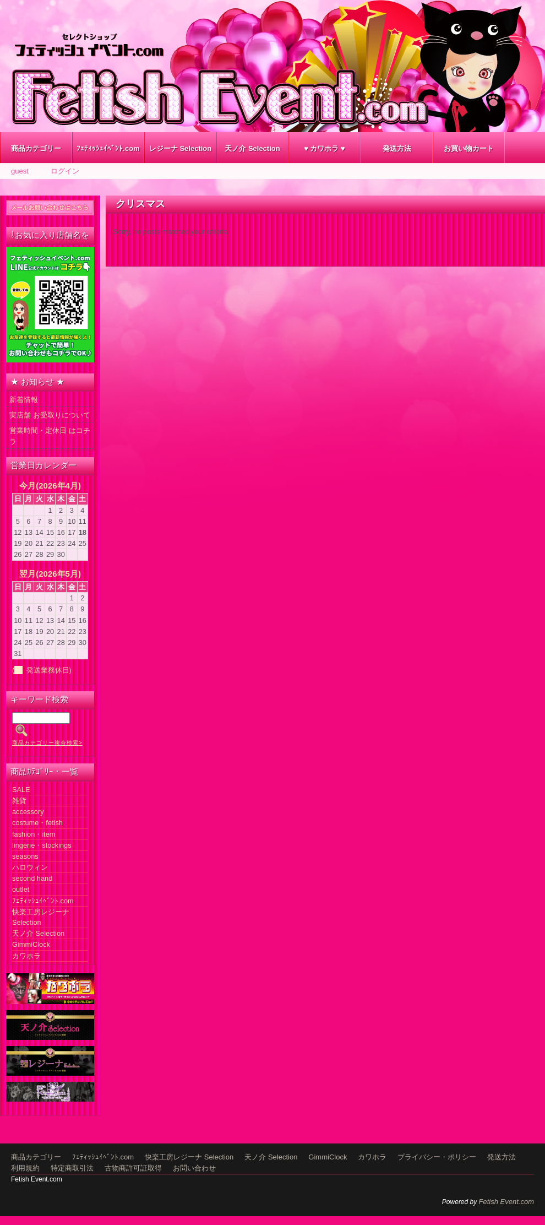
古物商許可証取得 (133, 1168)
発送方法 (397, 148)
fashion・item (33, 834)
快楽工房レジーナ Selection (189, 1157)
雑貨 (19, 800)
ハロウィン (30, 867)
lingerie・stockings (42, 845)
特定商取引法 (72, 1168)
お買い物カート (469, 148)
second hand (32, 878)
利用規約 (25, 1168)
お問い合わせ (194, 1168)
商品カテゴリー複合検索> (47, 743)
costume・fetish (37, 823)
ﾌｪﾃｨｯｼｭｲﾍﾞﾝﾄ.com (108, 148)
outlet (20, 889)
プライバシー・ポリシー (436, 1157)
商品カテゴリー (36, 148)
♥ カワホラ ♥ (324, 148)
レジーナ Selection (180, 148)
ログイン (65, 171)
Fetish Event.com (506, 1201)
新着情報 (23, 399)
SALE (21, 789)
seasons (25, 856)
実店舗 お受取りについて (49, 415)
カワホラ (26, 956)
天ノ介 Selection (252, 148)
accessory (28, 811)
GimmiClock (31, 944)
